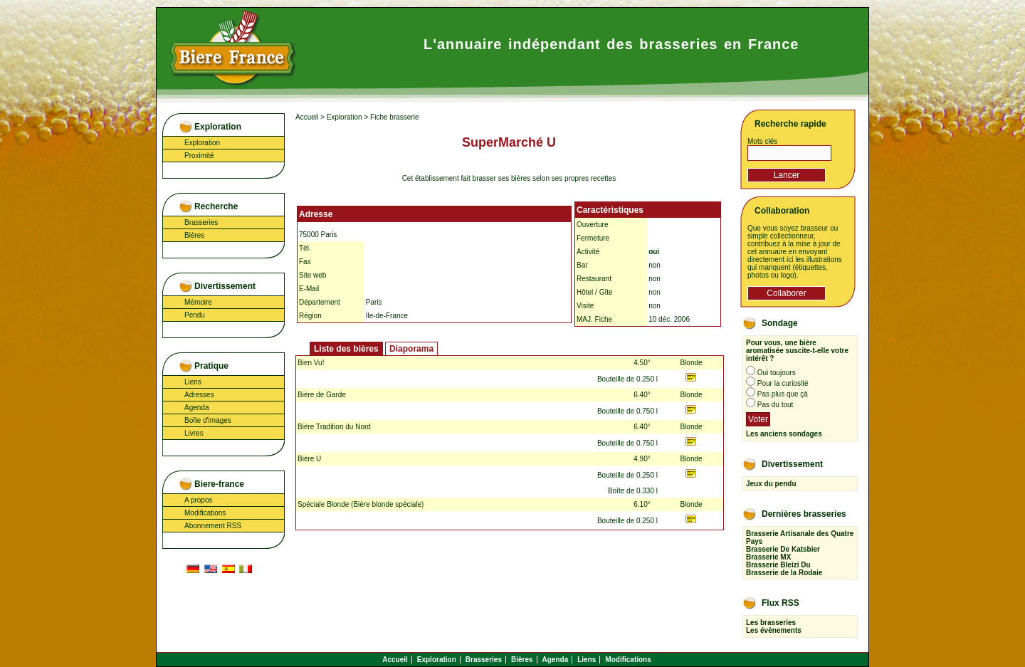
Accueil (306, 117)
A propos (198, 500)
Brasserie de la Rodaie (784, 573)
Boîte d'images (207, 420)
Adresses (199, 395)
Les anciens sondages (784, 434)
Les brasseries (771, 622)
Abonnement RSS (212, 526)
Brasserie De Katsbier (783, 549)
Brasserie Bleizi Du (778, 565)
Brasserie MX (768, 557)
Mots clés (762, 141)
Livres (194, 433)
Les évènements (773, 630)
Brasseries (201, 222)
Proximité (199, 155)
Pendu (194, 315)
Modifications (205, 513)
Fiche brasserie (394, 117)
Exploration (202, 143)
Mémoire (198, 302)
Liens (192, 382)
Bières (194, 235)
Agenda (196, 407)
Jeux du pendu (771, 484)
